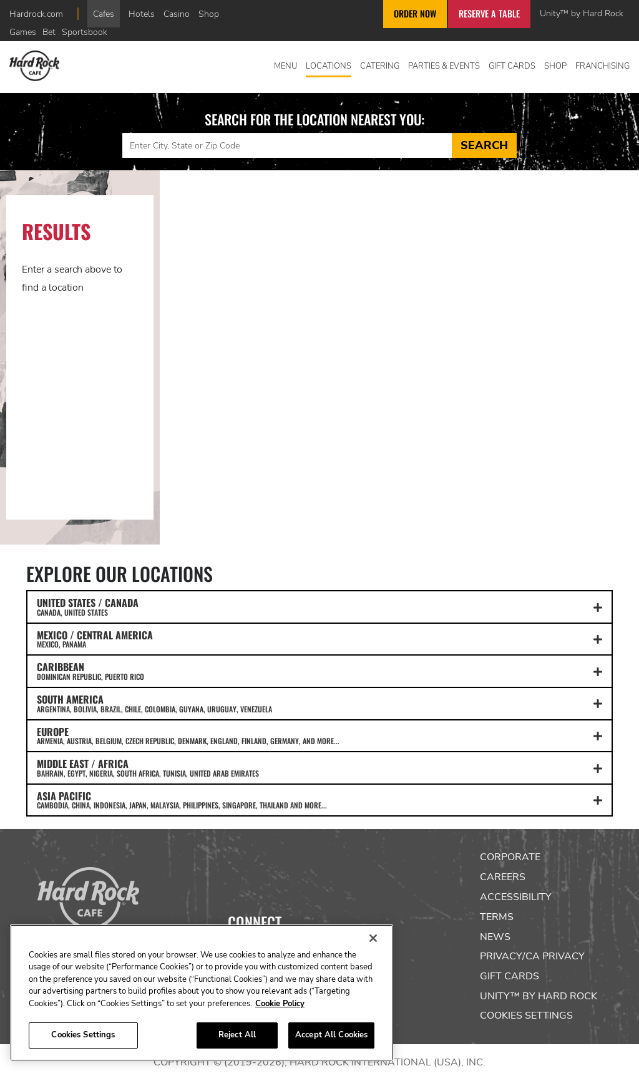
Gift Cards (512, 66)
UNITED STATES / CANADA (319, 606)
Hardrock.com (36, 13)
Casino (176, 13)
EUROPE (319, 735)
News (495, 937)
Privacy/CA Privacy (532, 956)
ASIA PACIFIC (319, 799)
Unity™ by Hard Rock (581, 13)
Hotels (142, 13)
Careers (502, 877)
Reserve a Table (489, 13)
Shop (208, 13)
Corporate (510, 857)
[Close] (373, 938)
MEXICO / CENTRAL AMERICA (319, 639)
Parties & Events (444, 66)
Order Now (415, 13)
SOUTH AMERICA (319, 703)
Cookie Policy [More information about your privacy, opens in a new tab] (280, 1003)
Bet (49, 32)
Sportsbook (84, 32)
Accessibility (516, 897)
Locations (328, 66)
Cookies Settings (526, 1015)
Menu (285, 66)
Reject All (237, 1034)
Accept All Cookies (331, 1034)
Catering (379, 66)
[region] (201, 992)
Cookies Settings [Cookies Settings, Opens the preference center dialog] (83, 1034)
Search (484, 145)
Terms (497, 917)
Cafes (103, 13)
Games (22, 32)
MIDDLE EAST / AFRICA (319, 767)
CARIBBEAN (319, 670)
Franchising (602, 66)
